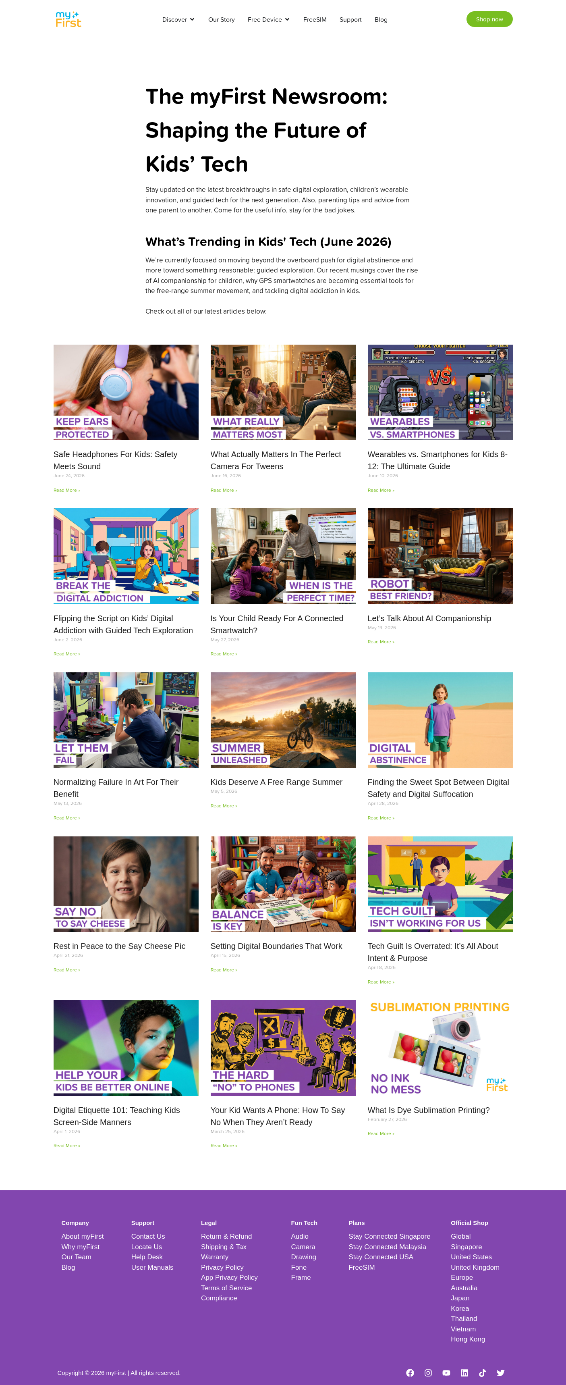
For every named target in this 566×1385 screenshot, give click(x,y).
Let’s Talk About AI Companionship (429, 618)
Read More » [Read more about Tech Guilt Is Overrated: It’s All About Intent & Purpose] (381, 981)
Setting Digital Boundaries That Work (276, 946)
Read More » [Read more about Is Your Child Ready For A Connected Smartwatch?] (224, 653)
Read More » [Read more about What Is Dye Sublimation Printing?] (381, 1133)
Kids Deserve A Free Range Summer (277, 782)
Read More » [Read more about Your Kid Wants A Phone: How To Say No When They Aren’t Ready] (224, 1145)
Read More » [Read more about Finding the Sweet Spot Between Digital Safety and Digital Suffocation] (381, 817)
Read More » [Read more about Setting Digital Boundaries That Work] (224, 969)
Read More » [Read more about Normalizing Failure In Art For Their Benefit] (67, 817)
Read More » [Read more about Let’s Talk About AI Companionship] (381, 641)
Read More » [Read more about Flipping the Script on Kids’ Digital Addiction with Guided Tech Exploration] (67, 653)
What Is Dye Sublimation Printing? (429, 1110)
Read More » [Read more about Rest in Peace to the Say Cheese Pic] (67, 969)
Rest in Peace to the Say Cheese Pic (120, 946)
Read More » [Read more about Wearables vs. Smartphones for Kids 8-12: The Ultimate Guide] (381, 490)
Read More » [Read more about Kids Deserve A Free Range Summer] (224, 805)
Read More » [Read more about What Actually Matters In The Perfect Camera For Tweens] (224, 490)
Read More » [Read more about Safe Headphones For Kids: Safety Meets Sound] (67, 490)
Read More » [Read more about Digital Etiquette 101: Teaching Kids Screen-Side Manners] (67, 1145)
